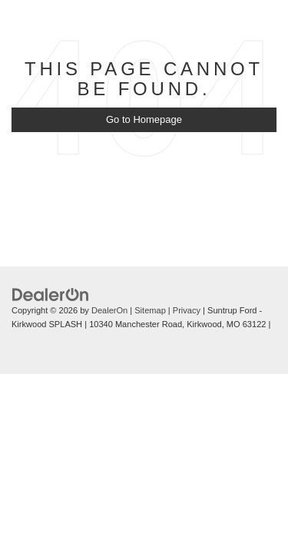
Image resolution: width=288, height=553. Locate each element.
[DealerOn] (51, 294)
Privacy (186, 310)
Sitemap (150, 310)
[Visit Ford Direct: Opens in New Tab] (18, 338)
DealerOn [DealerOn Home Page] (109, 310)
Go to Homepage (144, 119)
